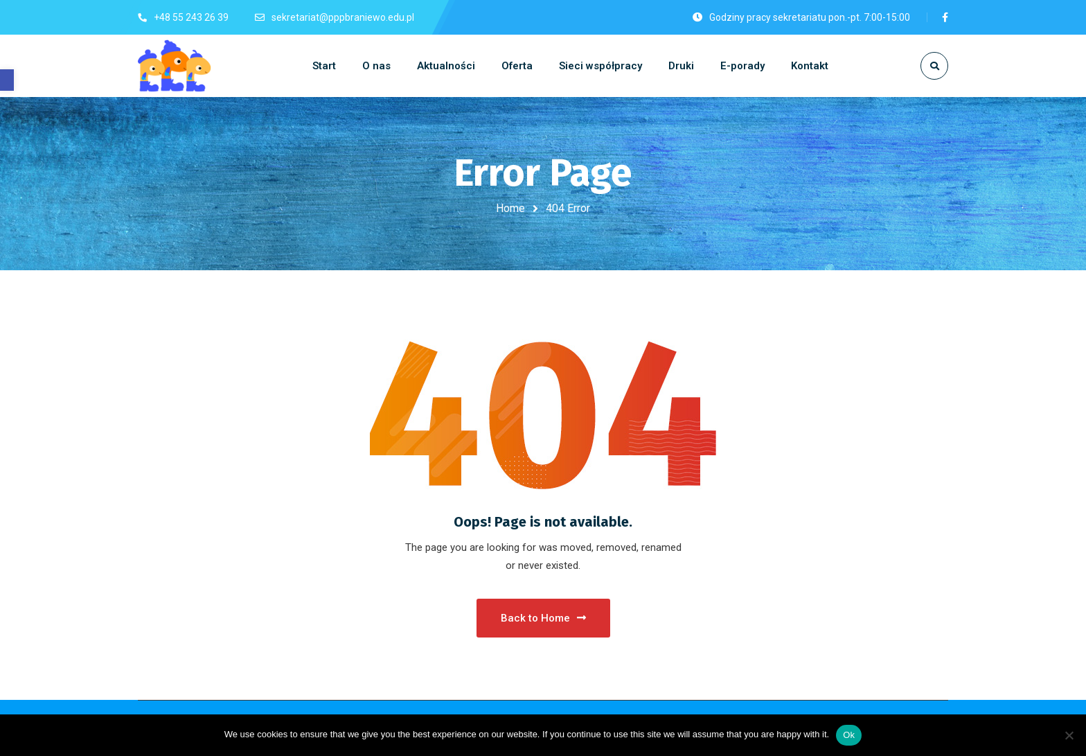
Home (510, 208)
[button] (7, 80)
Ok (849, 735)
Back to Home (543, 618)
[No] (1069, 735)
